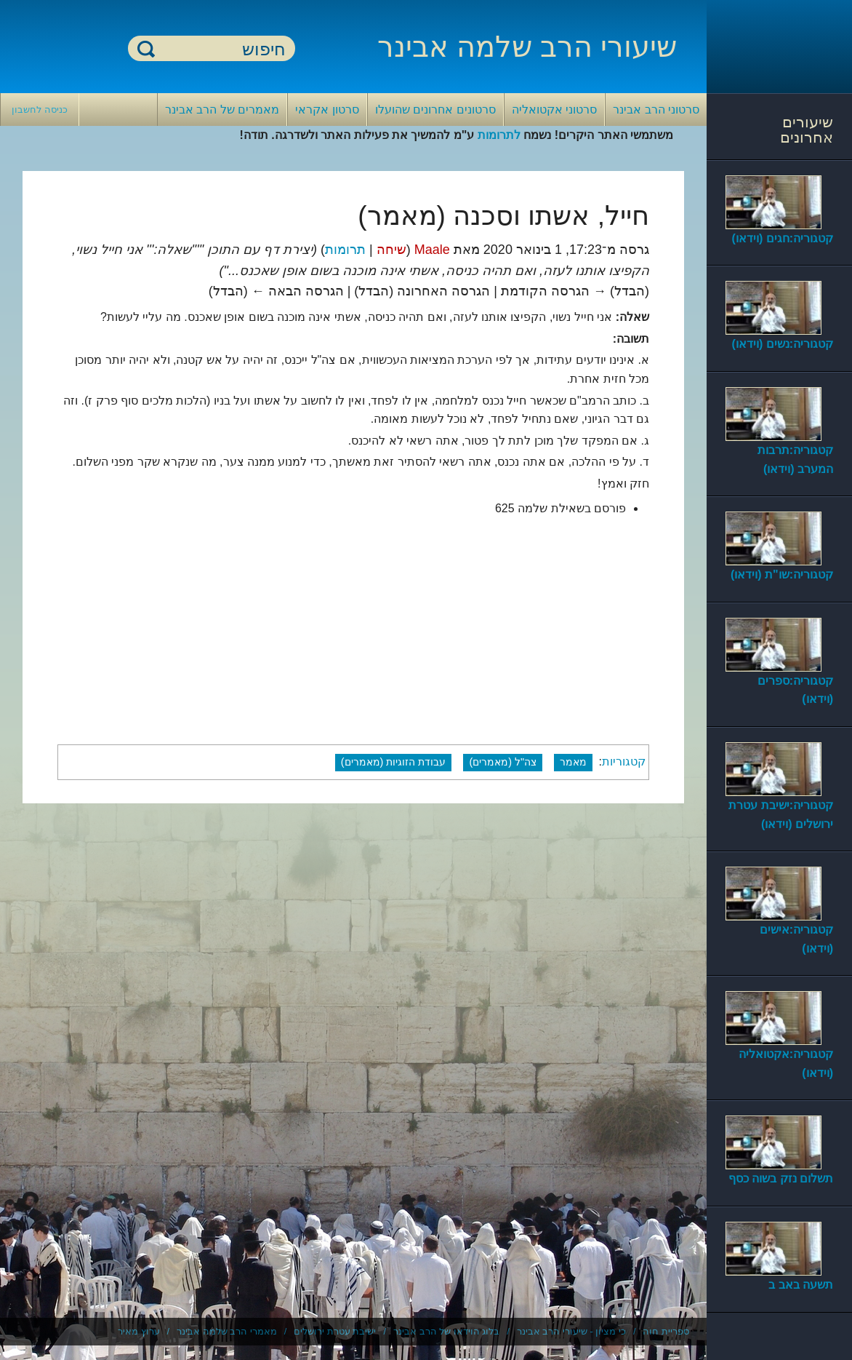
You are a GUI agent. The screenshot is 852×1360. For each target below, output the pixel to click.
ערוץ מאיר (139, 1331)
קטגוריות (624, 761)
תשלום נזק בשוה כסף (780, 1178)
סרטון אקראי (326, 109)
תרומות (345, 249)
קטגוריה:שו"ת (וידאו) (782, 574)
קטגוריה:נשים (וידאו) (782, 344)
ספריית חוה (666, 1331)
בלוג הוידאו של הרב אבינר (446, 1331)
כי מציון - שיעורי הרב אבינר (571, 1331)
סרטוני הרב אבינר (656, 109)
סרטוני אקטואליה (554, 109)
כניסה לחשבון (40, 109)
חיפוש (146, 48)
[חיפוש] (220, 49)
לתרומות (499, 135)
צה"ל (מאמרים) (502, 762)
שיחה (391, 249)
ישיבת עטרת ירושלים (335, 1331)
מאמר (573, 762)
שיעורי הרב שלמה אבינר (527, 47)
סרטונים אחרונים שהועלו (435, 109)
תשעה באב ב (800, 1285)
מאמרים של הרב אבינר (222, 109)
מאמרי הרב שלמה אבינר (227, 1331)
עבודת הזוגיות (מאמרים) (393, 762)
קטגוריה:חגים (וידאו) (782, 238)
